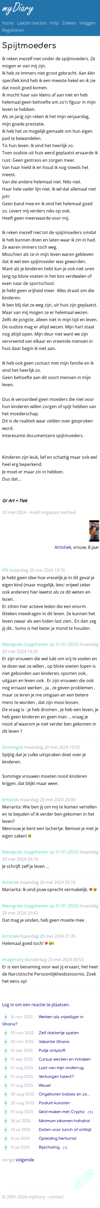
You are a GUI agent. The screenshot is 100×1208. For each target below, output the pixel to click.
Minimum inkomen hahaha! (64, 1121)
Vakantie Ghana (54, 1042)
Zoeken (69, 23)
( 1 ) (65, 1147)
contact (56, 1197)
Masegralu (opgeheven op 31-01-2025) (40, 644)
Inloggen (87, 23)
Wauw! (45, 1085)
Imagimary (12, 960)
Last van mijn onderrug (61, 1068)
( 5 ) (90, 1112)
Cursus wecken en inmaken (65, 1059)
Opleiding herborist (58, 1138)
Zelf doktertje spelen (59, 1033)
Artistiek (63, 547)
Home (8, 23)
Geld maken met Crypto (62, 1112)
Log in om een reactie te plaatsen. (36, 1005)
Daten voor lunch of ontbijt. (65, 1130)
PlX (5, 570)
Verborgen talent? (56, 1076)
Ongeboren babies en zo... (64, 1094)
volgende (25, 1160)
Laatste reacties (31, 23)
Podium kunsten (54, 1103)
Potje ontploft (52, 1050)
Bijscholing (49, 1147)
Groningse (12, 747)
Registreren (13, 30)
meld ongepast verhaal (53, 512)
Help (54, 23)
